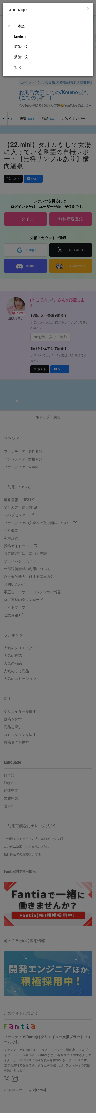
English (20, 36)
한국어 (19, 67)
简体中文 (21, 47)
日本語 (19, 26)
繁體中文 (21, 57)
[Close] (88, 8)
